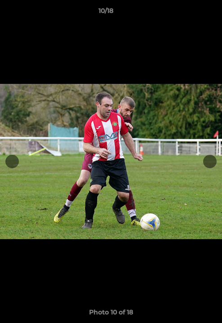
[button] (189, 13)
